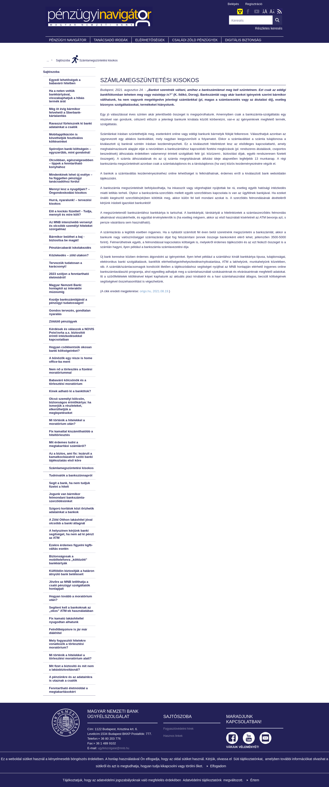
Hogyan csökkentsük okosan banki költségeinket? (70, 348)
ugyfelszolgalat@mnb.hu (113, 748)
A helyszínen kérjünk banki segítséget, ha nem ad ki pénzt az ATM (71, 534)
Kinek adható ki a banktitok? (70, 391)
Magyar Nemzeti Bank (66, 722)
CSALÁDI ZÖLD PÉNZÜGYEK (195, 40)
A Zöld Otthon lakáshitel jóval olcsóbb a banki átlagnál (70, 521)
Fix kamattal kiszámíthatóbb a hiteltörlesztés (71, 433)
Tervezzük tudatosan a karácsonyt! (65, 264)
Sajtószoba (63, 60)
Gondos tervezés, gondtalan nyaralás (69, 312)
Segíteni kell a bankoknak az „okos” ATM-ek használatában (71, 609)
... (48, 60)
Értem (254, 780)
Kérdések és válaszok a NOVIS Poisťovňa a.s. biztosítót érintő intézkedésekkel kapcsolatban (71, 334)
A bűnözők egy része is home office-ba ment (70, 359)
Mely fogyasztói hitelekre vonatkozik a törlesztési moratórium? (67, 644)
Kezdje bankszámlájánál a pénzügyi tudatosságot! (68, 301)
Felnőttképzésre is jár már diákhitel (68, 631)
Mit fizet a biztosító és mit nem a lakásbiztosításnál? (71, 667)
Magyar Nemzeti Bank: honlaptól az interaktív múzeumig (65, 288)
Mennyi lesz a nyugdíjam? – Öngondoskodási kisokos (69, 190)
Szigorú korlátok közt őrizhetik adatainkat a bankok (71, 510)
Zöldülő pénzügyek (63, 321)
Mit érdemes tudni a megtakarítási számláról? (67, 444)
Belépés (233, 4)
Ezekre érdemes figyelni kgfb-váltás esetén (71, 546)
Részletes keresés (268, 28)
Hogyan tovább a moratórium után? (70, 598)
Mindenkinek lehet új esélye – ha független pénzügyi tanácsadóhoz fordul (70, 178)
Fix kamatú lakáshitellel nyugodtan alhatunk (66, 620)
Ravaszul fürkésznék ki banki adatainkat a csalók (70, 125)
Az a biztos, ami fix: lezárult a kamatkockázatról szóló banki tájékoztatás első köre (71, 457)
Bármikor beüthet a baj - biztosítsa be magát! (67, 238)
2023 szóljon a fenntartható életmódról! (69, 275)
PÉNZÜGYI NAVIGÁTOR (67, 40)
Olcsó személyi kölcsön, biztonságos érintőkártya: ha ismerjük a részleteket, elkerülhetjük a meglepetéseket (70, 406)
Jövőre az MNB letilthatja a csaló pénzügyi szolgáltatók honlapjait (69, 585)
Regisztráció (253, 4)
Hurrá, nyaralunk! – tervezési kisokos (70, 201)
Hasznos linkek (173, 736)
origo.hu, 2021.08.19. (154, 291)
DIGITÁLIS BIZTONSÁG (243, 40)
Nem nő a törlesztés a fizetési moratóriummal (70, 371)
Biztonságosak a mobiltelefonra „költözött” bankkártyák (68, 559)
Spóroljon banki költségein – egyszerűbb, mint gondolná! (70, 150)
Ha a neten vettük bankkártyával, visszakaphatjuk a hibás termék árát (66, 96)
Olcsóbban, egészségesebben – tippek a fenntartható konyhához (71, 163)
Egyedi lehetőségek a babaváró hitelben (64, 81)
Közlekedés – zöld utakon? (69, 255)
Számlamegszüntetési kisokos (98, 60)
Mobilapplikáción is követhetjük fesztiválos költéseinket (66, 138)
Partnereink (61, 47)
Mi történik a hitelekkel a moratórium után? (67, 422)
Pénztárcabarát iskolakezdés (70, 247)
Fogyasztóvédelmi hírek (178, 728)
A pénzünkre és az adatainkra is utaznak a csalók (70, 678)
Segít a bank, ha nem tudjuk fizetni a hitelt (69, 484)
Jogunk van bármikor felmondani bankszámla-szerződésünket (67, 497)
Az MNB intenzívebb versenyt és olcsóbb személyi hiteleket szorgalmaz (70, 225)
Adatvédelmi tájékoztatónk (202, 780)
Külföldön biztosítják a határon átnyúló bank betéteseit (71, 572)
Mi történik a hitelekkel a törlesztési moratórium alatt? (70, 656)
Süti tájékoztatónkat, (249, 759)
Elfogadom (218, 766)
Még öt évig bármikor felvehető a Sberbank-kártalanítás (65, 112)
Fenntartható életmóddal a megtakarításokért (68, 689)
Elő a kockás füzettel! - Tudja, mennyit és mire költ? (70, 213)
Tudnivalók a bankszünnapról (70, 475)
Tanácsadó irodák (111, 40)
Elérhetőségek (150, 40)
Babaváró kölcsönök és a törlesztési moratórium (67, 382)
